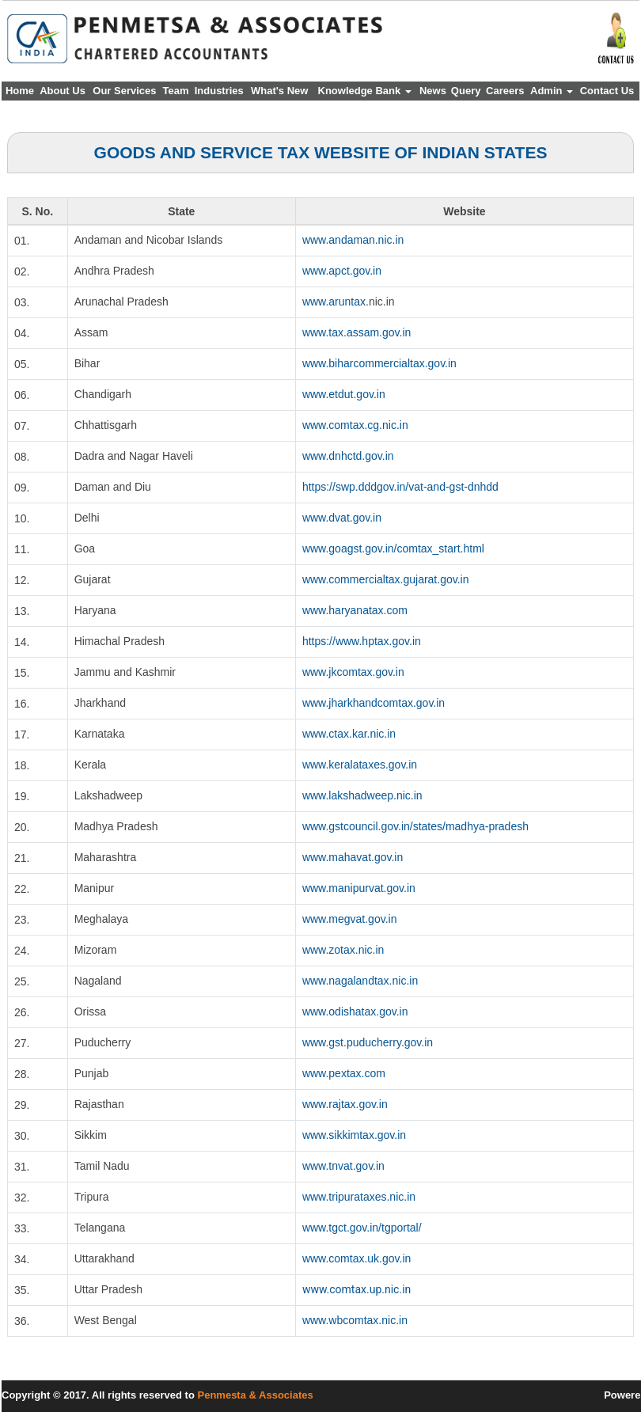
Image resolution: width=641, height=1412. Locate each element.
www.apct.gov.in (341, 270)
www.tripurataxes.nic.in (358, 1196)
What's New (279, 91)
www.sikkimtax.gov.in (354, 1135)
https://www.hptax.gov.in (361, 641)
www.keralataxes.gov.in (359, 764)
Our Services (124, 91)
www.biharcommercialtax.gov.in (379, 363)
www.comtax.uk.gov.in (356, 1258)
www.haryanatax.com (355, 610)
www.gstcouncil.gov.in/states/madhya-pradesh (415, 826)
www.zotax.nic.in (343, 949)
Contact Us (607, 91)
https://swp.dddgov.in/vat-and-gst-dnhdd (400, 486)
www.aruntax (334, 301)
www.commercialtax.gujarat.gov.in (385, 579)
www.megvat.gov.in (349, 919)
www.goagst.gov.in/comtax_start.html (393, 548)
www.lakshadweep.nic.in (362, 795)
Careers (505, 91)
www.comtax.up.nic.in (356, 1289)
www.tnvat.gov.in (343, 1166)
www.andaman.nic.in (353, 239)
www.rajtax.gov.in (345, 1104)
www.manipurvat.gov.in (358, 888)
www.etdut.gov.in (343, 394)
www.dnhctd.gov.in (348, 456)
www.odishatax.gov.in (355, 1011)
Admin (551, 91)
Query (466, 91)
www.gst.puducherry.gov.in (367, 1042)
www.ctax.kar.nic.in (349, 733)
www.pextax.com (343, 1073)
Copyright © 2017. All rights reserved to (100, 1395)
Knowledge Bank (365, 91)
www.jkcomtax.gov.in (353, 672)
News (432, 91)
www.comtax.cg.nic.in (355, 425)
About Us (62, 91)
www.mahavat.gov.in (352, 857)
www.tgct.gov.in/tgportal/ (362, 1227)
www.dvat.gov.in (341, 517)
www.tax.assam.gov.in (356, 332)
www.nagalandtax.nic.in (360, 980)
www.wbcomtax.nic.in (355, 1320)
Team (176, 91)
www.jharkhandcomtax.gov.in (373, 703)
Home (20, 91)
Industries (219, 91)
